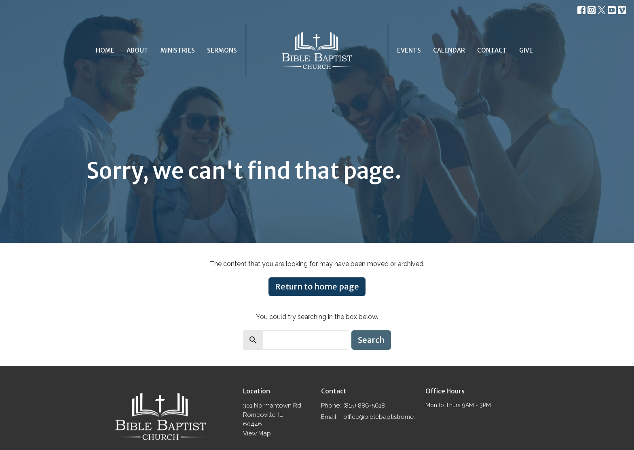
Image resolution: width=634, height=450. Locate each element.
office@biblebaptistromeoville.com (380, 416)
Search (371, 340)
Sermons (222, 50)
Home (105, 50)
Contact (492, 50)
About (137, 50)
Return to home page (317, 286)
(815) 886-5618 (364, 405)
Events (409, 50)
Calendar (449, 50)
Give (526, 50)
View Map (257, 433)
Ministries (178, 50)
